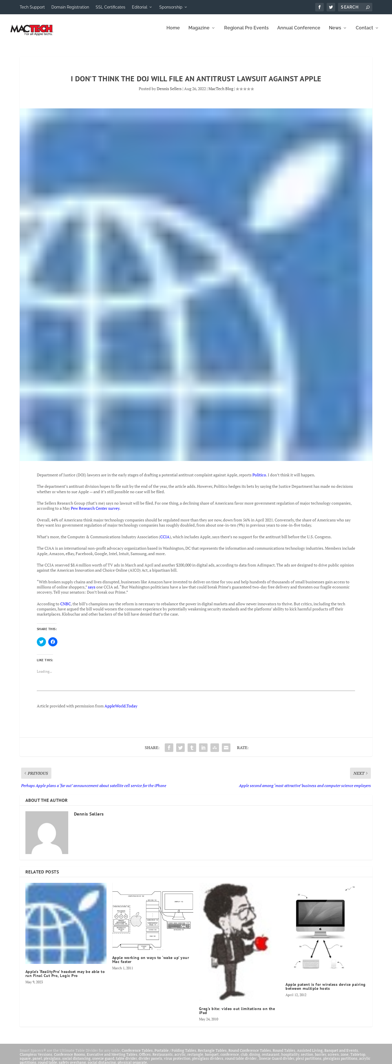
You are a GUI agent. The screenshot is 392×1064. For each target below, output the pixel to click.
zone (345, 1058)
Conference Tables (137, 1054)
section (307, 1058)
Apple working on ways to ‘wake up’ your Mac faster (150, 963)
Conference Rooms (69, 1058)
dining (254, 1058)
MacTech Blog (220, 92)
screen (333, 1058)
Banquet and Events (341, 1054)
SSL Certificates (110, 7)
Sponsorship (170, 7)
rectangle (195, 1058)
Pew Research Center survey (95, 512)
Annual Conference (298, 32)
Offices (145, 1058)
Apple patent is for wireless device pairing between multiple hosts (326, 990)
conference (229, 1058)
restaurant (271, 1058)
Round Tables (284, 1054)
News (335, 32)
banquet (212, 1058)
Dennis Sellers (169, 92)
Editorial (139, 7)
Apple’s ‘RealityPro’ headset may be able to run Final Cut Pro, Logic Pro (65, 977)
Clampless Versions (36, 1058)
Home (173, 32)
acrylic (180, 1058)
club (244, 1058)
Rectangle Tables (212, 1054)
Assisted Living (310, 1054)
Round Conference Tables (249, 1054)
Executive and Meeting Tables (112, 1058)
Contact (364, 32)
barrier (320, 1058)
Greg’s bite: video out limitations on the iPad (237, 1014)
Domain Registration (70, 7)
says (91, 591)
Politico (259, 479)
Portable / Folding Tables (175, 1054)
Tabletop (357, 1058)
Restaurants (162, 1058)
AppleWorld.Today (120, 710)
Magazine (199, 32)
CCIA (165, 540)
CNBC (65, 607)
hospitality (290, 1058)
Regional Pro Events (246, 32)
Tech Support (32, 7)
